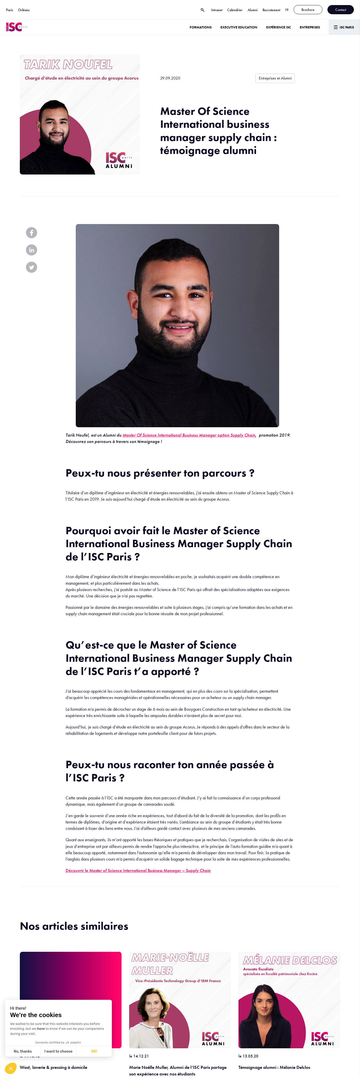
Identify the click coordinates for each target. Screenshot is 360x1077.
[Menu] (344, 27)
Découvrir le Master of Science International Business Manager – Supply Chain (138, 870)
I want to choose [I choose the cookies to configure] (58, 1051)
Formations (201, 27)
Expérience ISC (278, 27)
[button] (11, 1068)
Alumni (253, 10)
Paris (9, 10)
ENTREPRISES (310, 27)
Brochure (308, 9)
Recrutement (271, 10)
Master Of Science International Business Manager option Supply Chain (189, 435)
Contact (340, 9)
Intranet (216, 10)
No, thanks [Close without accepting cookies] (23, 1051)
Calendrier (235, 10)
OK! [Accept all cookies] (94, 1051)
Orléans (23, 10)
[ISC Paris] (16, 27)
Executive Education (238, 27)
